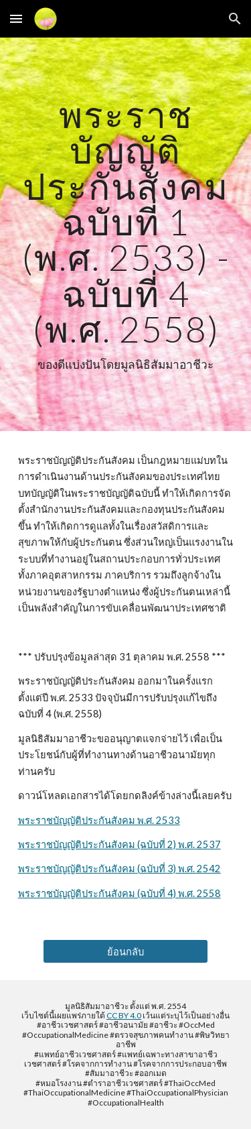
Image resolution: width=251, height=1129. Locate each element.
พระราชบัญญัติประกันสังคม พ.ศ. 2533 (99, 820)
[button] (16, 18)
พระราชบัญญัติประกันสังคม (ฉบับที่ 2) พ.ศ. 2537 (119, 844)
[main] (126, 234)
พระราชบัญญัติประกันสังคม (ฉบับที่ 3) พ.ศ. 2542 (119, 868)
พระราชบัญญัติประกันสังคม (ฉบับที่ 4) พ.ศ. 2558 (119, 893)
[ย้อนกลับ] (125, 951)
